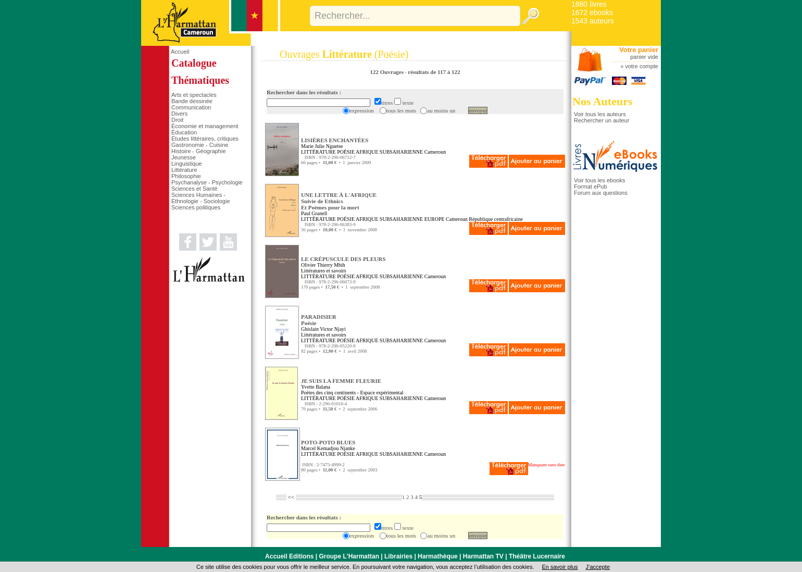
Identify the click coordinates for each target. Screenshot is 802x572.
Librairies (398, 556)
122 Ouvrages (387, 72)
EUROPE (434, 219)
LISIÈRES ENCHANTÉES (334, 140)
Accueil (180, 51)
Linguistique (186, 163)
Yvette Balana (315, 387)
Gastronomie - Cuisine (199, 145)
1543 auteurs (592, 21)
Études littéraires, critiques (205, 138)
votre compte (641, 66)
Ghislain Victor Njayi (323, 329)
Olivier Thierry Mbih (323, 265)
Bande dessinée (191, 101)
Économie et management (204, 126)
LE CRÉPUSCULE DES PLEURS (343, 259)
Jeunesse (183, 157)
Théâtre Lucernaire (537, 556)
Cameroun (435, 152)
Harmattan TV (483, 556)
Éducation (184, 132)
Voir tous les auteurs (600, 114)
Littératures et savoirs (323, 270)
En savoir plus (560, 567)
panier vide (644, 57)
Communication (191, 107)
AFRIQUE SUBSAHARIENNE (389, 152)
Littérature (184, 170)
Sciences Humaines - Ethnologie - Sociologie (200, 198)
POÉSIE (346, 152)
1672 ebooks (592, 12)
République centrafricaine (496, 219)
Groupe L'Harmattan (349, 556)
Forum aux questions (601, 193)
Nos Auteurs (602, 101)
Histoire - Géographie (198, 151)
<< (290, 497)
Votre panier (638, 50)
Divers (179, 113)
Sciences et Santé (194, 188)
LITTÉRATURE (318, 152)
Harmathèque (438, 556)
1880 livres (589, 4)
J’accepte (598, 567)
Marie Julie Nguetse (322, 146)
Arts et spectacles (194, 95)
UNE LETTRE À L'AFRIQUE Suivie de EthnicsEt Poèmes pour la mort (339, 201)
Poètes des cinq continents (328, 392)
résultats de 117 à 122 (434, 72)
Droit (177, 120)
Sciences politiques (195, 207)
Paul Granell (314, 213)
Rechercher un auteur (601, 120)
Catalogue (194, 63)
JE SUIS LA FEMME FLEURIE (341, 381)
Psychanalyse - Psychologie (207, 182)
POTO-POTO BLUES (328, 442)
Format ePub (590, 186)
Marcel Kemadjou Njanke (328, 448)
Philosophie (186, 176)
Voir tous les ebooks (599, 180)
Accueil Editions (289, 556)
